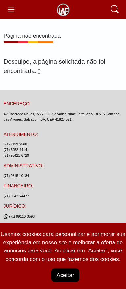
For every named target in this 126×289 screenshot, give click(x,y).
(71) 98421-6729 (16, 155)
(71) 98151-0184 (16, 176)
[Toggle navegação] (11, 9)
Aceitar (65, 275)
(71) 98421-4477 (16, 196)
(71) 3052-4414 (15, 150)
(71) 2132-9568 (15, 144)
